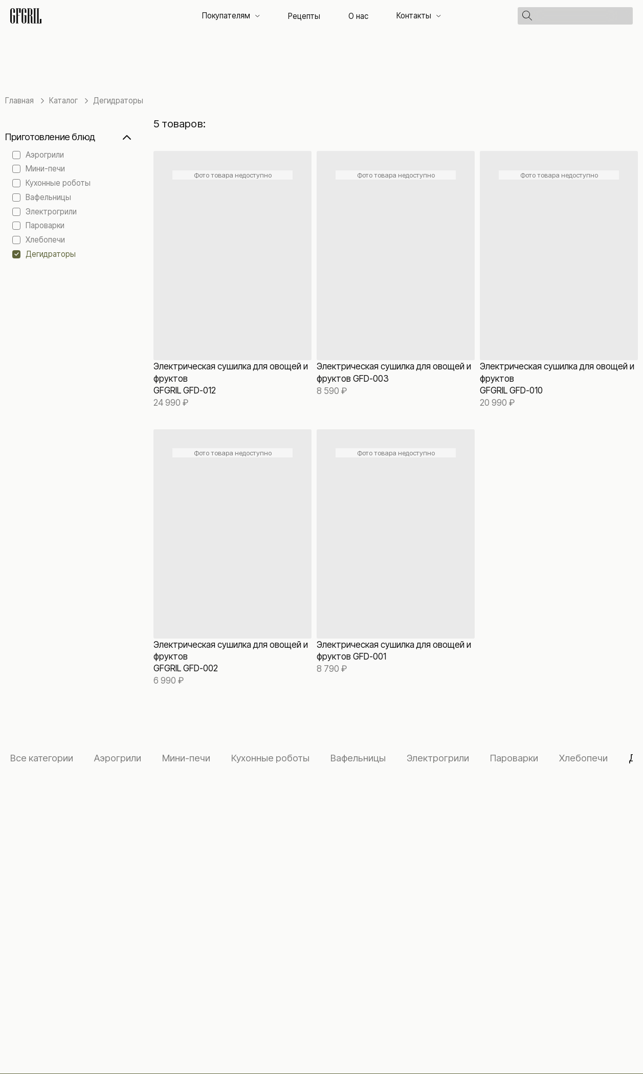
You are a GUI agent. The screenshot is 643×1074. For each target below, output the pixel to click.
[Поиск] (583, 16)
